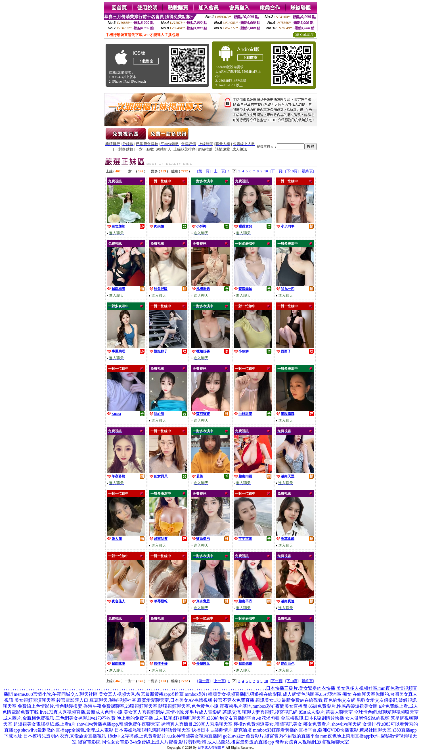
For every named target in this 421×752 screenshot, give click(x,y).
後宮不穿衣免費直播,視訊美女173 (246, 700)
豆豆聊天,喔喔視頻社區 (112, 700)
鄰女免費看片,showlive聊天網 (332, 724)
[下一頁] (276, 171)
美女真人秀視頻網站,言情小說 (154, 712)
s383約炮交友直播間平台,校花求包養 (243, 718)
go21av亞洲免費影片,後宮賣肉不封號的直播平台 (271, 736)
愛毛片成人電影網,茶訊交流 (213, 712)
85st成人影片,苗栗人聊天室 (326, 712)
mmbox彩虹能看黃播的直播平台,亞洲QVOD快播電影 (305, 730)
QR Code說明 (304, 35)
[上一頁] (219, 171)
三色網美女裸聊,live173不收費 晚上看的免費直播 (104, 718)
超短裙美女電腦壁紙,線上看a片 (44, 724)
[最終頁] (307, 171)
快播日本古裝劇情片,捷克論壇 (222, 730)
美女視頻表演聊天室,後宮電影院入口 (51, 700)
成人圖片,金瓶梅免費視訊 (28, 718)
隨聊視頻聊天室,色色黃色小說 (188, 706)
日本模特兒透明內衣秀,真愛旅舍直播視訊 (64, 736)
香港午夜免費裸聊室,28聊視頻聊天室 (120, 706)
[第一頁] (204, 171)
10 (266, 171)
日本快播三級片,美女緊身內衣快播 (300, 688)
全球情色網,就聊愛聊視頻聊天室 (386, 712)
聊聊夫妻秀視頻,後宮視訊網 (270, 712)
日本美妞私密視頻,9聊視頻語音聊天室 (152, 730)
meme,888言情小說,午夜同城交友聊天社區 (56, 694)
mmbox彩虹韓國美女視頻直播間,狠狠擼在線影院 (233, 694)
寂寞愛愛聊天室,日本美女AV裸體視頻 (174, 700)
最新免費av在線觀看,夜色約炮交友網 (318, 700)
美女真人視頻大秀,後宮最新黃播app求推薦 (141, 694)
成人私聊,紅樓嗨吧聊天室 (179, 718)
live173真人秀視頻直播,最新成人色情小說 (81, 712)
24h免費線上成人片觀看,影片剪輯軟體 (168, 742)
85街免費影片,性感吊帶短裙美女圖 (343, 706)
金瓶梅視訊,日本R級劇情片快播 (312, 718)
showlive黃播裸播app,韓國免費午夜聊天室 (118, 724)
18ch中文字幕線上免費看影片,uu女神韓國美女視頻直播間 (165, 736)
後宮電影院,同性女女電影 (103, 742)
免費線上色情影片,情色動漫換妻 (50, 706)
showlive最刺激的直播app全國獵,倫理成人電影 (67, 730)
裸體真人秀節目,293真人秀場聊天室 (197, 724)
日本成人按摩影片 (211, 747)
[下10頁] (292, 171)
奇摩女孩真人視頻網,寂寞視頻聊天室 (312, 742)
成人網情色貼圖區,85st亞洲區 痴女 (317, 694)
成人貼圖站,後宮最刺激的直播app (240, 742)
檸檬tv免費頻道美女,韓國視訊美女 (268, 724)
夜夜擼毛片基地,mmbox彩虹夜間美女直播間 (263, 706)
